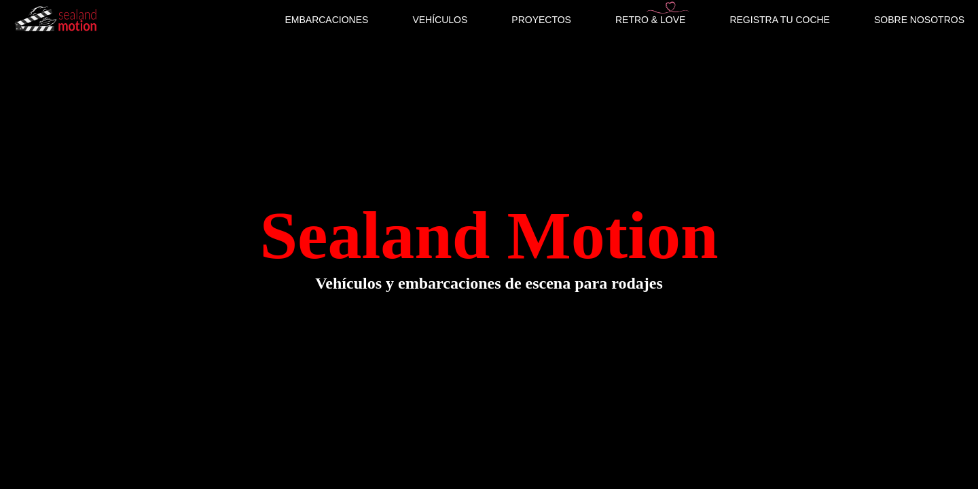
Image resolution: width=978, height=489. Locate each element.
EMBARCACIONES (326, 19)
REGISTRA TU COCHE (779, 19)
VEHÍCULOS (439, 19)
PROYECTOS (541, 19)
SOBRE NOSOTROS (919, 19)
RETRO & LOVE (650, 19)
